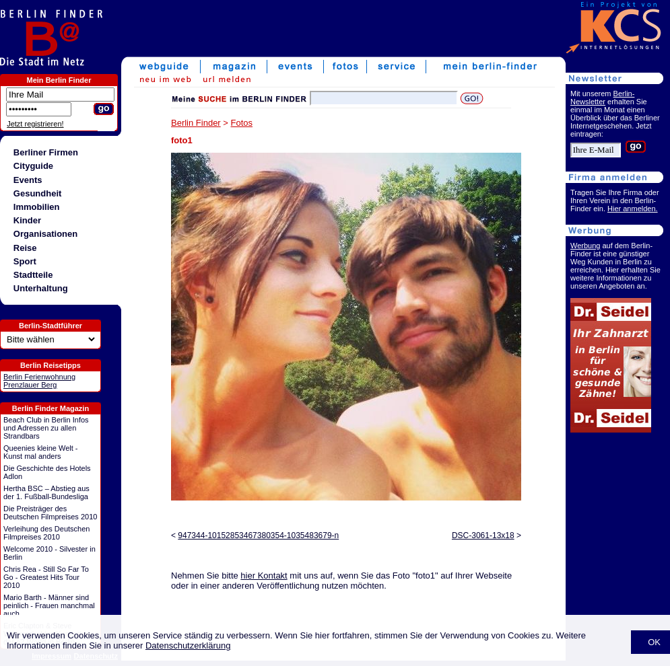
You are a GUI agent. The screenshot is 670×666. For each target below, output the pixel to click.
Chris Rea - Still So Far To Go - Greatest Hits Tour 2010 (46, 577)
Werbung (585, 246)
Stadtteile (33, 275)
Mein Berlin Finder (59, 80)
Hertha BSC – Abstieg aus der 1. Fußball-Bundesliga (46, 492)
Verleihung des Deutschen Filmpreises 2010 (46, 533)
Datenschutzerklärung (187, 645)
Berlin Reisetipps (50, 365)
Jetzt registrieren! (35, 124)
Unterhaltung (40, 288)
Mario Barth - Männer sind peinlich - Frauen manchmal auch (49, 605)
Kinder (27, 220)
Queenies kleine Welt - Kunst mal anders (40, 452)
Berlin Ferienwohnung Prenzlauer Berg (39, 381)
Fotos (242, 123)
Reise (25, 248)
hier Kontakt (263, 575)
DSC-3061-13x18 (483, 535)
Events (27, 180)
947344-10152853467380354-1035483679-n (258, 535)
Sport (24, 261)
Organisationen (45, 234)
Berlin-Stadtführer (50, 326)
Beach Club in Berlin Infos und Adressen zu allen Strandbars (46, 428)
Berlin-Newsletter (602, 97)
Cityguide (33, 166)
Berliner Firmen (45, 152)
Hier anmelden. (632, 209)
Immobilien (36, 207)
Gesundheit (37, 193)
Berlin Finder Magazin (50, 408)
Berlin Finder (196, 123)
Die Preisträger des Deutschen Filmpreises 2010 (50, 513)
